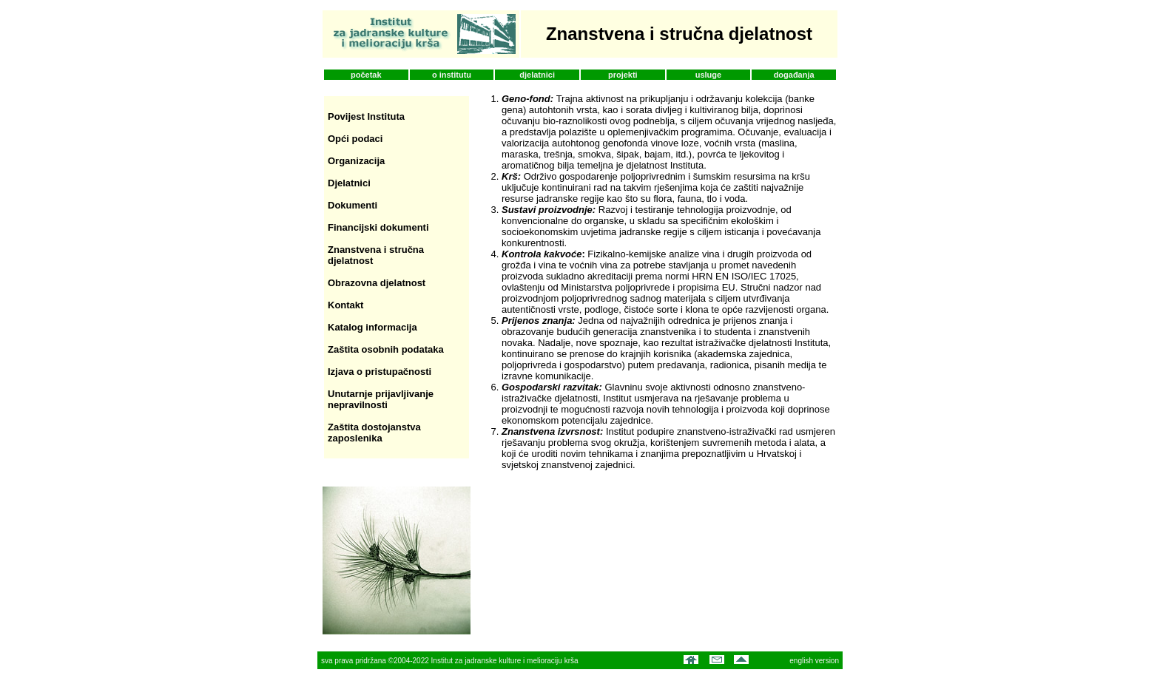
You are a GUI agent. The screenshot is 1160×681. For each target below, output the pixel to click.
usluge (708, 74)
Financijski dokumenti (378, 227)
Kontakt (345, 305)
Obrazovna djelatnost (376, 282)
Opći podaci (355, 138)
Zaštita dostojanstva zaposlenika (374, 432)
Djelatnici (349, 183)
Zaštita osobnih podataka (386, 349)
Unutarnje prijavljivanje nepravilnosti (381, 399)
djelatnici (537, 74)
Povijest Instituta (366, 116)
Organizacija (356, 160)
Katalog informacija (372, 327)
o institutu (451, 74)
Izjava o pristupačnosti (379, 371)
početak (366, 74)
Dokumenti (352, 205)
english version (814, 661)
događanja (794, 74)
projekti (623, 74)
